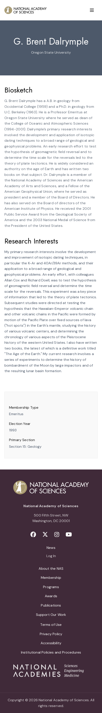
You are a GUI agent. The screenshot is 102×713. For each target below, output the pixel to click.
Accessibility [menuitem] (51, 643)
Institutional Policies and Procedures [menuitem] (51, 652)
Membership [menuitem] (51, 577)
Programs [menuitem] (51, 587)
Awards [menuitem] (51, 596)
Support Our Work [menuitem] (51, 614)
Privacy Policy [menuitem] (51, 634)
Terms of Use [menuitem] (51, 624)
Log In (51, 556)
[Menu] (92, 10)
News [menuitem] (51, 547)
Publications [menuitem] (51, 605)
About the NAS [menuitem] (51, 568)
